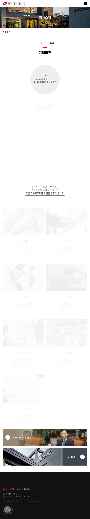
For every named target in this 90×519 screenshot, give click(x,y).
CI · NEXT (76, 457)
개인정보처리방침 (8, 489)
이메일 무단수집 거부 (24, 489)
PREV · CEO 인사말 (18, 437)
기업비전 (6, 32)
